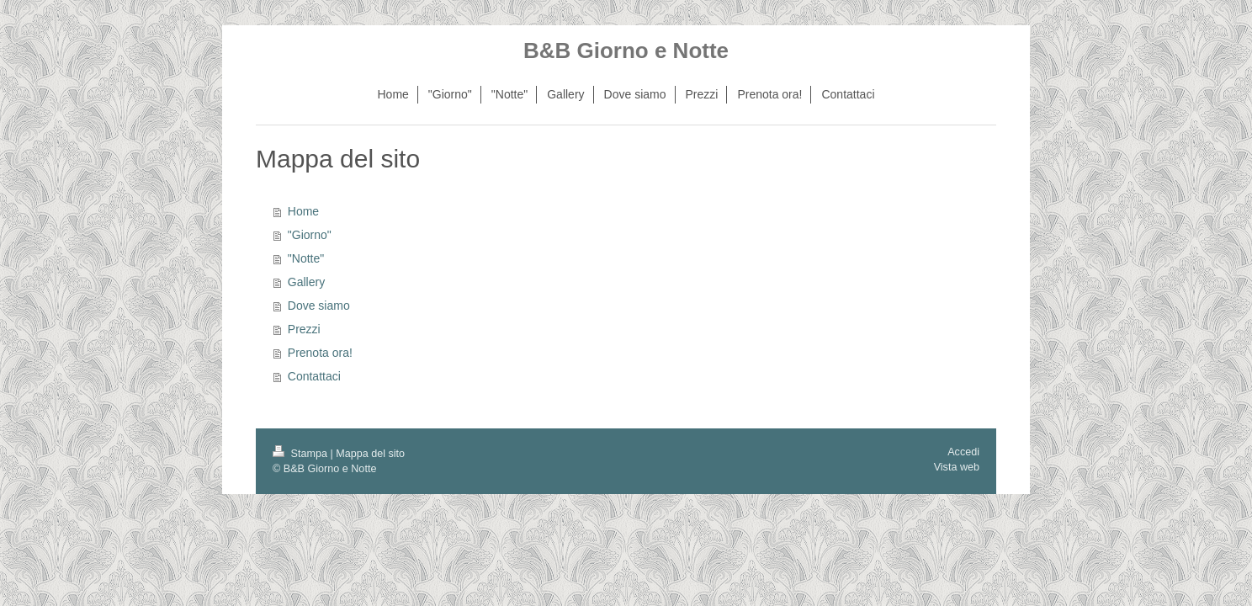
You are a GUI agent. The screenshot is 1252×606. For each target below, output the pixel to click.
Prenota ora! (320, 352)
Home (303, 211)
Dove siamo (319, 305)
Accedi (963, 452)
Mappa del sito (370, 454)
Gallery (306, 282)
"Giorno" (310, 235)
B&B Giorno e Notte (626, 50)
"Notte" (306, 258)
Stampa (301, 454)
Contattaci (314, 376)
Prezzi (304, 329)
